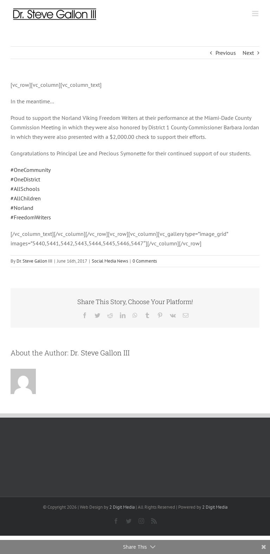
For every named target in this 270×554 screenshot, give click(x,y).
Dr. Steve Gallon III (34, 261)
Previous (226, 52)
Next (248, 52)
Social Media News (110, 261)
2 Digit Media (122, 507)
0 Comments (145, 261)
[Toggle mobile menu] (255, 13)
